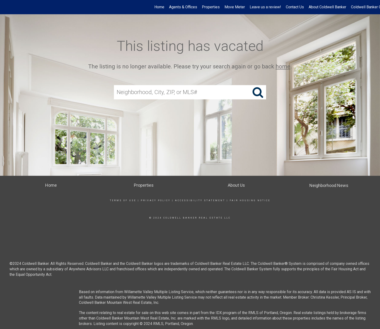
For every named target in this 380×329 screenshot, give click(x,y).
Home (159, 7)
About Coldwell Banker (327, 7)
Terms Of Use (123, 200)
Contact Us (295, 7)
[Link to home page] (6, 7)
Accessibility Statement (200, 200)
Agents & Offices (183, 7)
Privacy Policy (156, 200)
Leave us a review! (265, 7)
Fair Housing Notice (250, 200)
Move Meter (234, 7)
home (283, 66)
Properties (211, 7)
